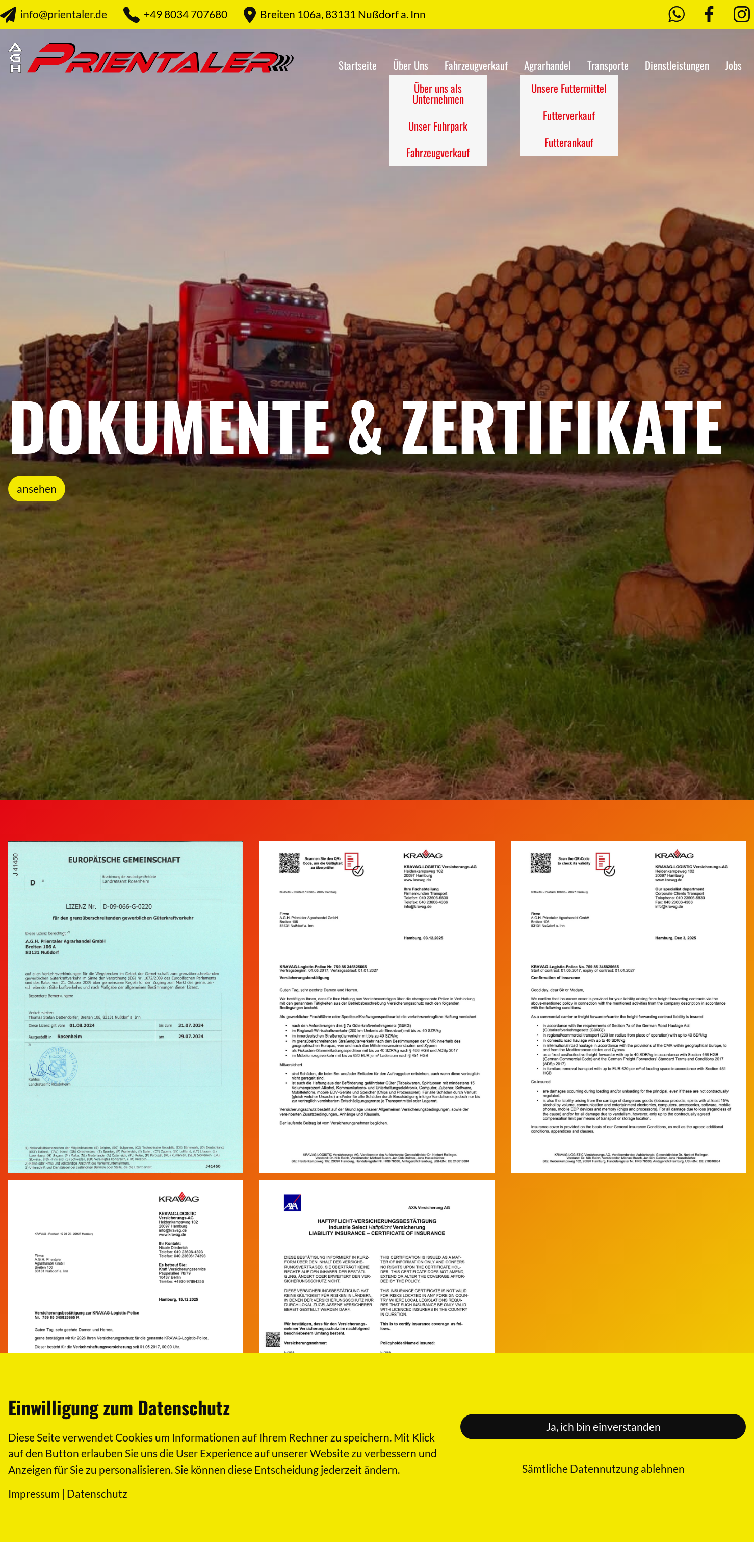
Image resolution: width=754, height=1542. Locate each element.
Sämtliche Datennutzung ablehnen (603, 1468)
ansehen (37, 488)
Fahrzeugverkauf (476, 65)
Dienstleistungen (677, 65)
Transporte (608, 65)
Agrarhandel (547, 65)
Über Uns (410, 65)
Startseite (358, 65)
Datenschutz (97, 1493)
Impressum (34, 1493)
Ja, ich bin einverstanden (603, 1426)
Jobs (733, 65)
